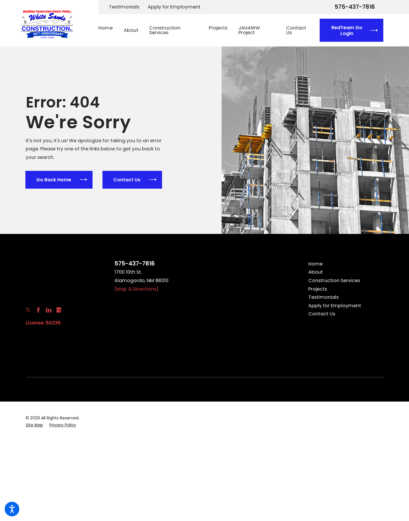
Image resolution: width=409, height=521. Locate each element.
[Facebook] (38, 310)
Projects (317, 289)
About (315, 272)
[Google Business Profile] (59, 310)
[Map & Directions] (136, 289)
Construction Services (334, 280)
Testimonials (124, 7)
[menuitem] (108, 30)
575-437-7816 (355, 7)
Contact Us (321, 313)
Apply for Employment (174, 7)
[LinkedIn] (48, 310)
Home (315, 263)
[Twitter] (28, 310)
